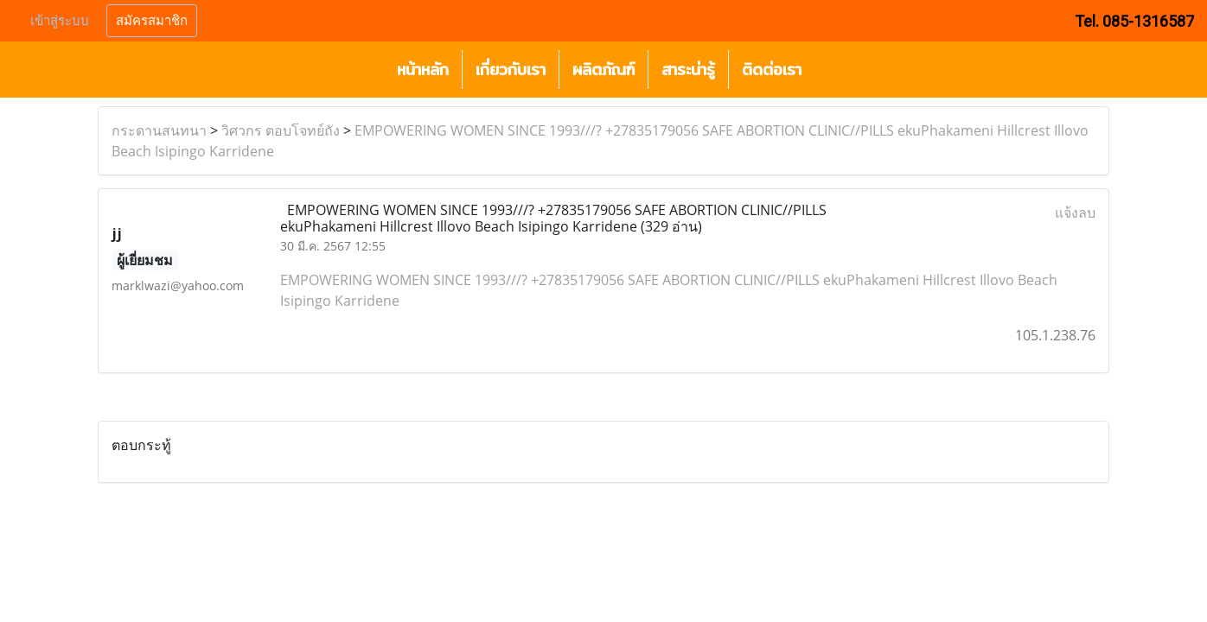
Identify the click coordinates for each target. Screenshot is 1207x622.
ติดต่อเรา (771, 69)
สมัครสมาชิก (152, 21)
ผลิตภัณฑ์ (603, 69)
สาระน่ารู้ (688, 69)
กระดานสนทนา (159, 130)
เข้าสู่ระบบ (59, 21)
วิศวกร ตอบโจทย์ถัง (280, 130)
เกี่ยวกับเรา (511, 69)
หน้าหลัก (423, 69)
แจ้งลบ (1075, 212)
